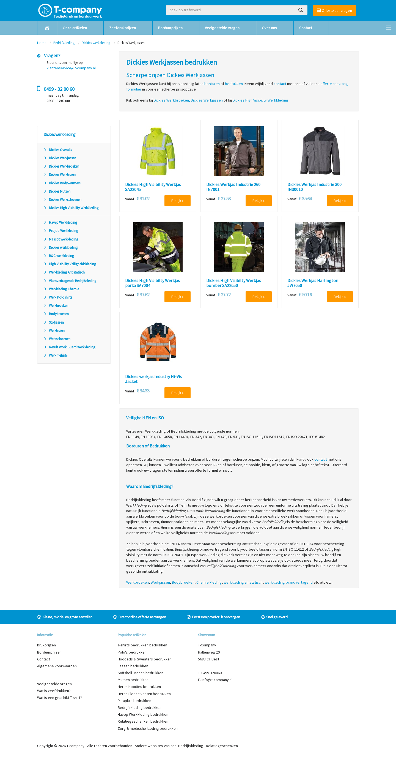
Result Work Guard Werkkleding (69, 347)
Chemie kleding (209, 582)
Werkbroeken (55, 305)
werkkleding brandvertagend (289, 582)
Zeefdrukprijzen (122, 27)
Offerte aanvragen (334, 10)
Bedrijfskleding (64, 42)
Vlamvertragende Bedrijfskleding (69, 280)
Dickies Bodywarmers (61, 183)
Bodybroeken (56, 314)
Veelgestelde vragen (222, 27)
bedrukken (234, 83)
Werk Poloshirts (57, 297)
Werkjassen (160, 582)
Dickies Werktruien (59, 174)
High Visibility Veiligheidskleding (69, 264)
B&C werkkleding (58, 255)
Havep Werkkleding (60, 222)
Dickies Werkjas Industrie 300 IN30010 (314, 187)
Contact (305, 27)
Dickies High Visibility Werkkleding (70, 208)
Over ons (269, 27)
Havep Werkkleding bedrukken (143, 714)
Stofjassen (53, 322)
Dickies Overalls (57, 149)
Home (41, 42)
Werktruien (54, 330)
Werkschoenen (56, 339)
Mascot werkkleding (60, 239)
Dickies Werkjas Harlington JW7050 (312, 283)
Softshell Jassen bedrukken (140, 672)
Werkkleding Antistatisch (64, 272)
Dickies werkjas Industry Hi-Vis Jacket (153, 379)
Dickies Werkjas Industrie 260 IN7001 (233, 187)
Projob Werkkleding (60, 230)
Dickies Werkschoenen (62, 199)
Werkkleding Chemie (61, 289)
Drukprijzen (46, 645)
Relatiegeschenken (222, 745)
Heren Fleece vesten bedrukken (144, 693)
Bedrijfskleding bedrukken (139, 707)
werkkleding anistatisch (243, 582)
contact (320, 459)
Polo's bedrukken (132, 652)
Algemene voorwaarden (57, 665)
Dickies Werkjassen (59, 158)
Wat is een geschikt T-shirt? (59, 697)
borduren (212, 83)
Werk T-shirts (55, 355)
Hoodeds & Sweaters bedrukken (145, 659)
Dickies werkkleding (96, 42)
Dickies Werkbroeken (61, 166)
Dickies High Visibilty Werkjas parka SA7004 (152, 283)
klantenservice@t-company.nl (71, 67)
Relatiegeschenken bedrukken (143, 721)
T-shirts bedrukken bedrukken (142, 645)
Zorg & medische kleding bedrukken (148, 728)
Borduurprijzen (170, 27)
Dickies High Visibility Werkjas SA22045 (153, 187)
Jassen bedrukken (133, 665)
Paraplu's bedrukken (134, 700)
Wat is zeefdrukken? (54, 690)
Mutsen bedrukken (133, 679)
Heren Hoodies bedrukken (139, 686)
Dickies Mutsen (56, 191)
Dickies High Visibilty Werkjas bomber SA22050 (233, 283)
